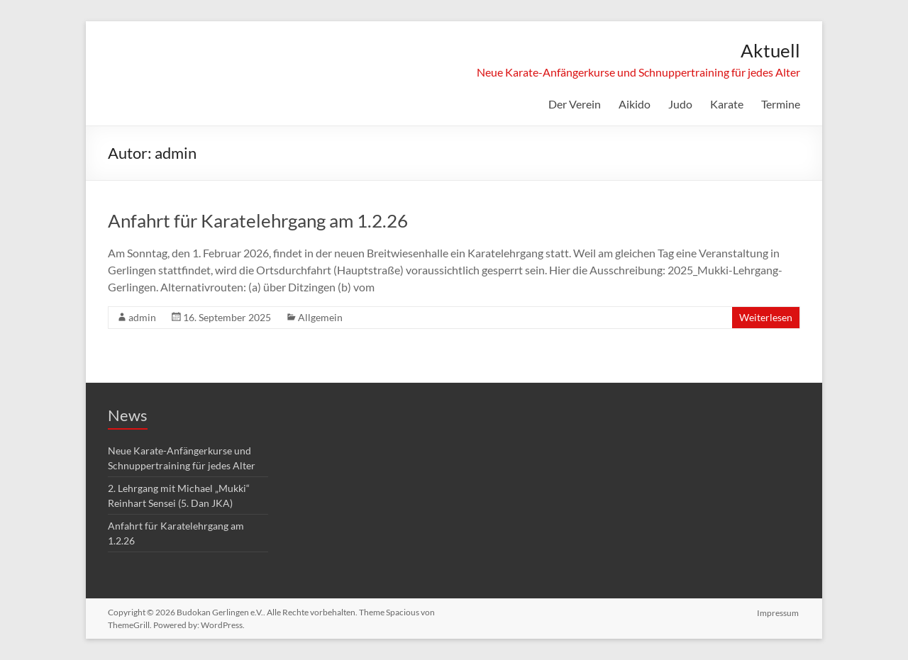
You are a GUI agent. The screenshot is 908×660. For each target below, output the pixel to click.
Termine (780, 104)
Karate (726, 104)
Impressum (779, 612)
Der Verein (574, 104)
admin (142, 317)
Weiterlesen (765, 317)
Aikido (634, 104)
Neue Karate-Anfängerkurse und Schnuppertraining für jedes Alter (638, 72)
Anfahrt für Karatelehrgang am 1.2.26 (258, 220)
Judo (680, 104)
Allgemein (320, 317)
